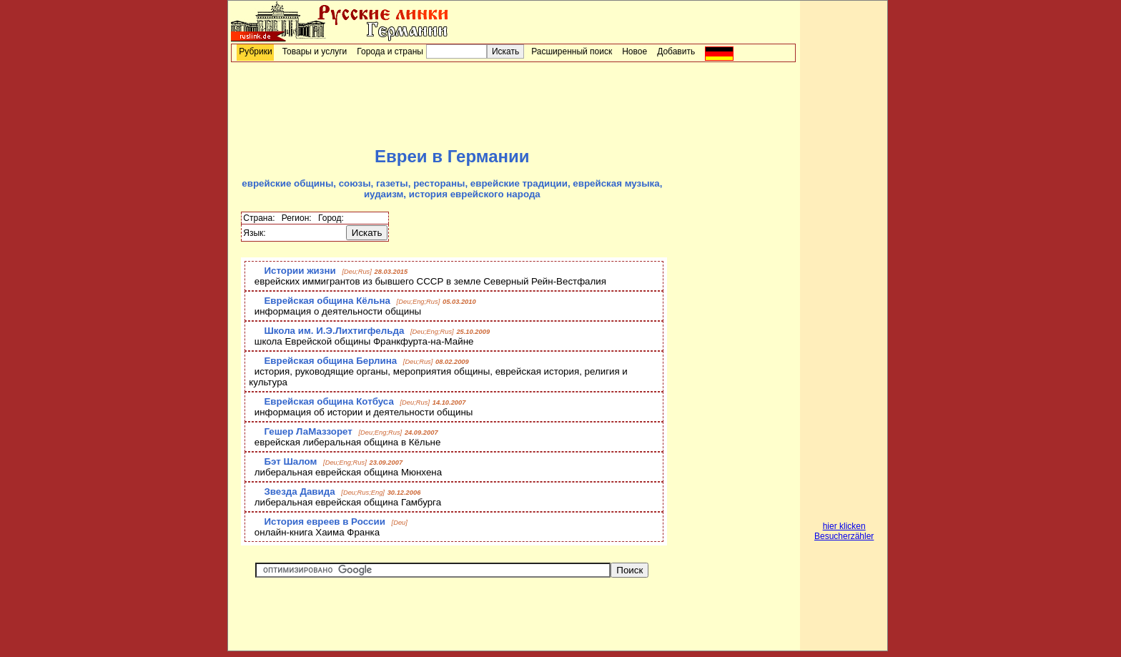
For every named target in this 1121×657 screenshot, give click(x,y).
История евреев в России (324, 521)
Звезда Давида (299, 491)
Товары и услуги (314, 51)
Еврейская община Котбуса (328, 401)
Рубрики (255, 51)
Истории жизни (299, 270)
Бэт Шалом (290, 461)
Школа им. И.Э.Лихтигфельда (334, 330)
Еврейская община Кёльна (327, 300)
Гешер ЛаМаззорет (308, 431)
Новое (634, 51)
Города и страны (390, 51)
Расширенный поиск (571, 51)
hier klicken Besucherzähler (844, 531)
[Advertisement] (513, 104)
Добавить (676, 51)
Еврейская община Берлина (330, 360)
